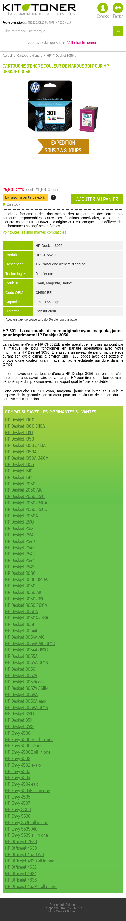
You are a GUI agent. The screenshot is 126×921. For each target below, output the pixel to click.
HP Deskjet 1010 (19, 432)
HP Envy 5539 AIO (21, 829)
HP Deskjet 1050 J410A (25, 445)
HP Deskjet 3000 (20, 573)
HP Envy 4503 (17, 771)
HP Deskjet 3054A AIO (25, 637)
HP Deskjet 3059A (21, 695)
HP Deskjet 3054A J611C (26, 650)
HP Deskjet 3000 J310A (26, 580)
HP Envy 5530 (18, 816)
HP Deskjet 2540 (20, 541)
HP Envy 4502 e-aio (23, 765)
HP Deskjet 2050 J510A (26, 503)
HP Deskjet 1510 (19, 471)
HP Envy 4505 (17, 797)
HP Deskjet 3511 (18, 720)
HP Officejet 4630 (21, 848)
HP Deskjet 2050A (21, 516)
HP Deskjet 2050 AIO (24, 490)
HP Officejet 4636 (21, 880)
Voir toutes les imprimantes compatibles (34, 232)
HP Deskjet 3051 (19, 624)
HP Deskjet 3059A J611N (26, 707)
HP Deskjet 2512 (19, 528)
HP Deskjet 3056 (20, 669)
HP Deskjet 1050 (19, 439)
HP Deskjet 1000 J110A (25, 426)
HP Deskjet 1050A (21, 452)
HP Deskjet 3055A (21, 656)
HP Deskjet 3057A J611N (26, 688)
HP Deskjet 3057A (21, 675)
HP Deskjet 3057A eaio (25, 682)
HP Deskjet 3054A (21, 631)
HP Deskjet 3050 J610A (26, 605)
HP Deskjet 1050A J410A (26, 458)
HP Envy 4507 (17, 803)
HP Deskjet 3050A (21, 612)
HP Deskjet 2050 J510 (25, 496)
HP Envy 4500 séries (23, 746)
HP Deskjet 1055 (19, 464)
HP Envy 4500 (18, 733)
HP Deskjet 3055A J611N (26, 663)
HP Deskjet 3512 (19, 726)
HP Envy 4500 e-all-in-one (29, 739)
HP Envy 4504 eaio (22, 784)
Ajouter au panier (97, 199)
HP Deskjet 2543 (20, 554)
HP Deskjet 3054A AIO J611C (30, 643)
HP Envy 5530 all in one (26, 822)
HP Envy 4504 (17, 778)
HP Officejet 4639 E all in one (31, 886)
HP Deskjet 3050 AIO (24, 592)
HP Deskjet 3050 (20, 586)
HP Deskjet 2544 (19, 560)
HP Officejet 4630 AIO (24, 854)
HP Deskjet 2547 (19, 567)
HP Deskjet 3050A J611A (26, 618)
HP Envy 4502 (17, 758)
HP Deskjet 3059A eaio (25, 701)
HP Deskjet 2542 (20, 548)
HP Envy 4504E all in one (27, 790)
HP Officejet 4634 (20, 873)
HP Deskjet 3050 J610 (25, 599)
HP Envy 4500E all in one (27, 752)
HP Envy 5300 (18, 809)
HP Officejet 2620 (21, 841)
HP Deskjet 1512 (18, 477)
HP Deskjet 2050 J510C (26, 509)
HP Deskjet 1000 (19, 420)
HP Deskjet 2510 (19, 522)
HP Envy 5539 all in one (26, 835)
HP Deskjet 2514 (19, 535)
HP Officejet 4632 (21, 867)
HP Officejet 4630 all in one (29, 861)
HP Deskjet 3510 (19, 714)
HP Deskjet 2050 (20, 484)
